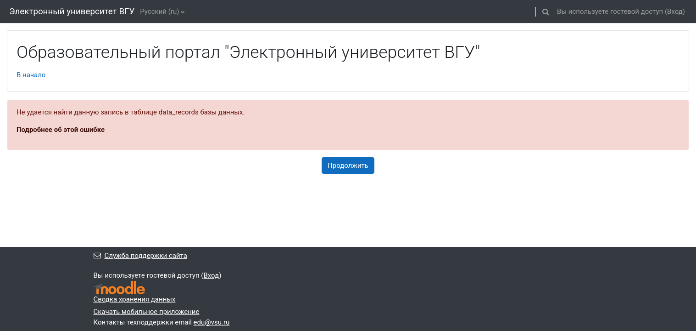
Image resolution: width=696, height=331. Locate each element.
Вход (675, 11)
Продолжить (348, 165)
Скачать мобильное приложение (147, 312)
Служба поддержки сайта (140, 255)
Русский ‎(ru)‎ (159, 11)
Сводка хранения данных (135, 299)
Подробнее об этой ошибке (61, 130)
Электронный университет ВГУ (71, 11)
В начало (31, 75)
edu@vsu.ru (212, 322)
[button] (545, 11)
